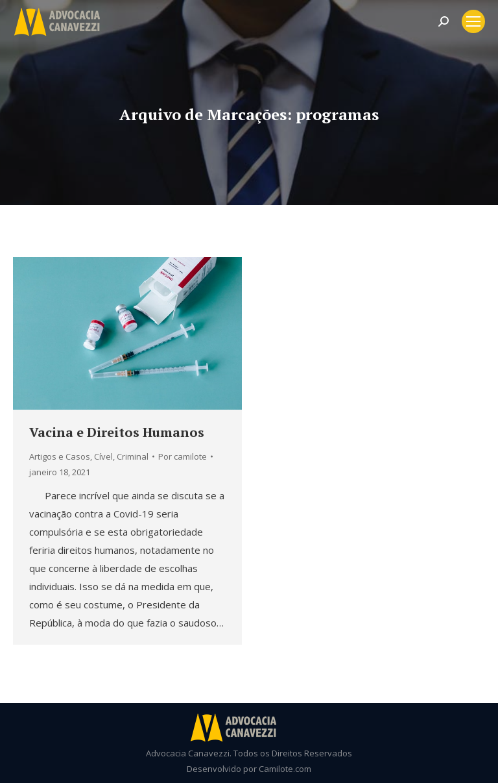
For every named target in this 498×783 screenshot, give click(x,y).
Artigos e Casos (59, 456)
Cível (103, 456)
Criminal (132, 456)
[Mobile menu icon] (473, 21)
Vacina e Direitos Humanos (116, 432)
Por (182, 456)
